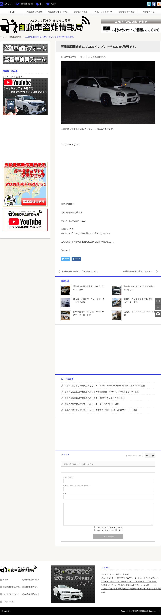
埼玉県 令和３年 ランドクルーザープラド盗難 (88, 300)
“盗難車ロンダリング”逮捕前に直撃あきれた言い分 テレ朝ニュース (128, 585)
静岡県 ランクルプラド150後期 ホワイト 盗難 (139, 300)
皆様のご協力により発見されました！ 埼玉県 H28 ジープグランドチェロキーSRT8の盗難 (105, 385)
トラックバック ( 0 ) (133, 454)
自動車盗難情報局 (98, 57)
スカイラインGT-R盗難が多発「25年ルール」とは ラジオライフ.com (129, 578)
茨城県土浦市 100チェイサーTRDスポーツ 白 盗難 (88, 313)
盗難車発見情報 (80, 12)
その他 (53, 4)
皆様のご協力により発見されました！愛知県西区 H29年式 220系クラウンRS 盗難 (101, 392)
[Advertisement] (108, 168)
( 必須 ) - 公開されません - (76, 485)
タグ (41, 4)
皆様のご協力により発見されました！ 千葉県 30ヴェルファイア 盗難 (94, 398)
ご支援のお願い (149, 12)
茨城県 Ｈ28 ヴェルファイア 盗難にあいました (139, 288)
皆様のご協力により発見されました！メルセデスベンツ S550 (92, 404)
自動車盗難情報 (17, 37)
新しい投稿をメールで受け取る (109, 530)
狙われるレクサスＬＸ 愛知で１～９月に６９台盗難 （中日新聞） (129, 582)
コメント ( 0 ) (150, 454)
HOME (11, 12)
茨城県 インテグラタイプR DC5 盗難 (139, 313)
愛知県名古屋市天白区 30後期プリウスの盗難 (88, 288)
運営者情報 (4, 611)
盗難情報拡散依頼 (126, 12)
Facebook (65, 250)
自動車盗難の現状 (34, 12)
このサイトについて (103, 12)
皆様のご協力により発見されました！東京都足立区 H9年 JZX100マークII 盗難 (101, 410)
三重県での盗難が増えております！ (136, 271)
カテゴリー (8, 4)
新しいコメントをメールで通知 (109, 528)
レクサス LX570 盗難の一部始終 (115, 574)
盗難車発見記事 (26, 4)
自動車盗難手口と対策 (57, 12)
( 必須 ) (68, 477)
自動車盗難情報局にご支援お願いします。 (82, 271)
